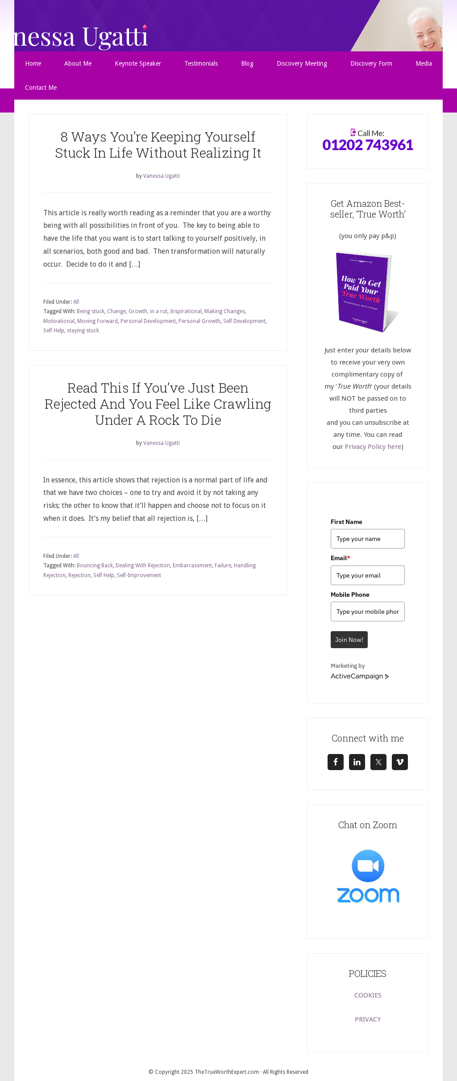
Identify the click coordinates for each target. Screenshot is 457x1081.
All (76, 302)
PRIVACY (368, 1019)
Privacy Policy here (373, 447)
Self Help (53, 330)
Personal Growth (199, 321)
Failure (223, 565)
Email (340, 558)
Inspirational (186, 311)
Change (116, 311)
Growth (138, 311)
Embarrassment (192, 565)
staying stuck (83, 330)
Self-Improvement (139, 575)
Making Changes (224, 311)
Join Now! (349, 640)
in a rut (158, 311)
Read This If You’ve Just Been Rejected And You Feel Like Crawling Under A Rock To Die (158, 403)
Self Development (244, 321)
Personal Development (148, 321)
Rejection (79, 575)
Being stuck (90, 311)
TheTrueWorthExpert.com (227, 1072)
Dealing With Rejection (143, 565)
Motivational (59, 321)
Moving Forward (97, 321)
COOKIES (368, 995)
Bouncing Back (95, 565)
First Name (346, 522)
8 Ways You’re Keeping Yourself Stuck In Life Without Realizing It (158, 144)
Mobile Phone (350, 595)
